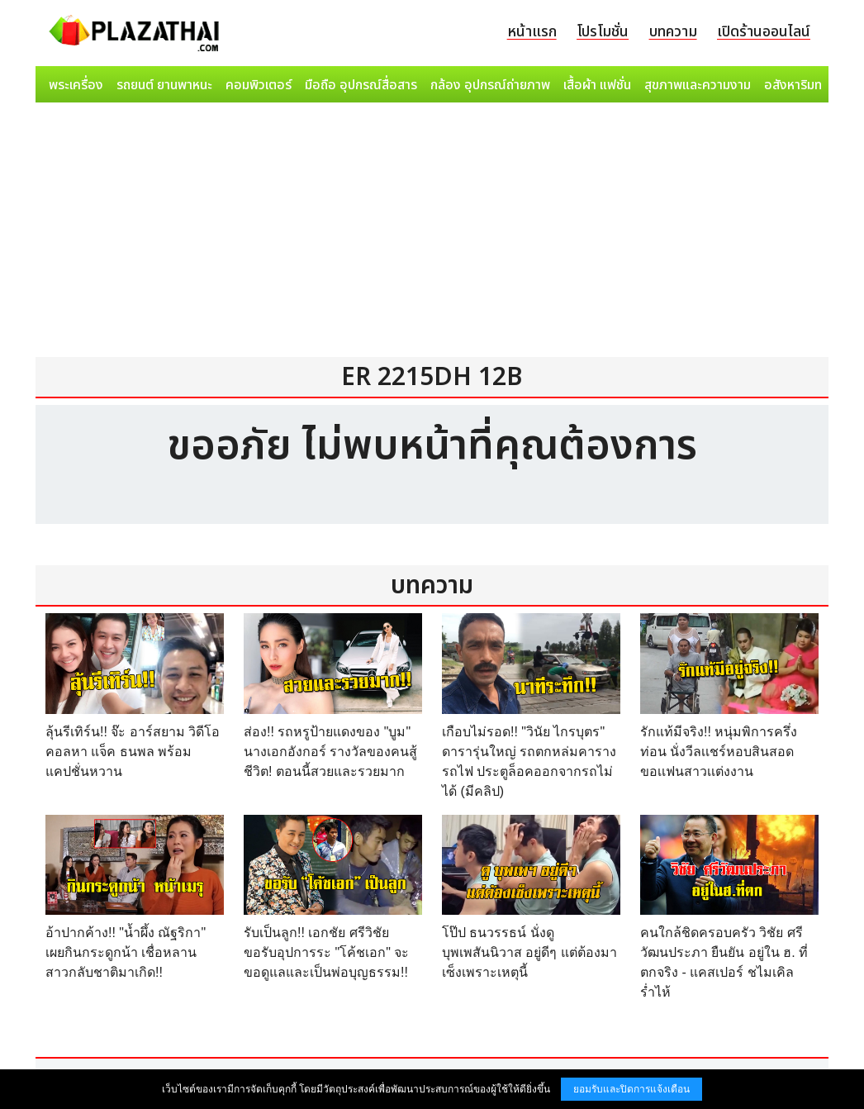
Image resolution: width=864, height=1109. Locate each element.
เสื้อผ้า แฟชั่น (597, 85)
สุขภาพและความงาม (697, 85)
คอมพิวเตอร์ (258, 85)
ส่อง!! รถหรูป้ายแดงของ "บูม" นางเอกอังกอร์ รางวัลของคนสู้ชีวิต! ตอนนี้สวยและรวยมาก (330, 751)
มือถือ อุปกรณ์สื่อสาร (361, 85)
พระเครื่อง (76, 85)
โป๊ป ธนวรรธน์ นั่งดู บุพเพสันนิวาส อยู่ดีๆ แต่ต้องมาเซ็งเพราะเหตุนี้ (529, 952)
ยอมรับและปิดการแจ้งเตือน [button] (631, 1089)
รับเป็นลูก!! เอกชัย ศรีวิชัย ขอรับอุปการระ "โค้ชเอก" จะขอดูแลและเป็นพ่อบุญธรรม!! (326, 952)
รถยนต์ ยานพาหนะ (164, 85)
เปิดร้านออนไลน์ (763, 32)
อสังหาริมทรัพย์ (804, 85)
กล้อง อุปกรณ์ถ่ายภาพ (490, 85)
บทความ (673, 32)
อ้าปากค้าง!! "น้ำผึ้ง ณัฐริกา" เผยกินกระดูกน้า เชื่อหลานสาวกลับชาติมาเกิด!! (125, 952)
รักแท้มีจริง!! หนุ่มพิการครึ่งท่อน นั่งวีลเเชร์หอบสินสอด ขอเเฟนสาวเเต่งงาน (718, 751)
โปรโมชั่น (603, 32)
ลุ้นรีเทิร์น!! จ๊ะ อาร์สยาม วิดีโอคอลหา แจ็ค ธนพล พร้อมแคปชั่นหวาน (132, 751)
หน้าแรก (532, 32)
